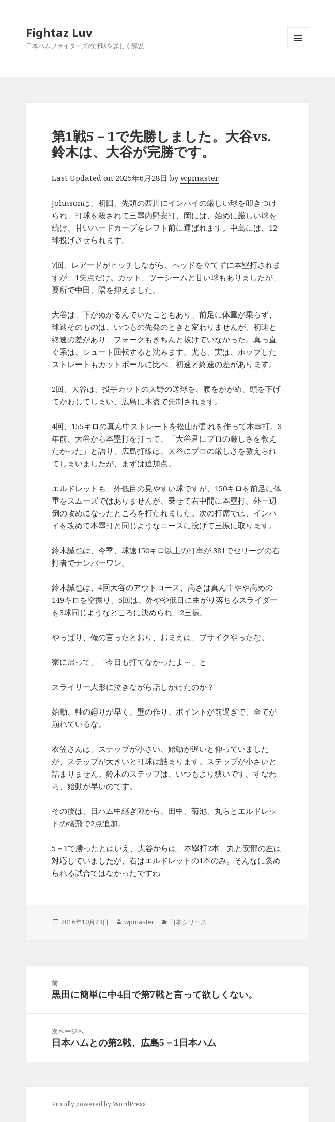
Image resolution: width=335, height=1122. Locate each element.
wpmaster (199, 178)
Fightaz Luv (59, 32)
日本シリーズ (188, 922)
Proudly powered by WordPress (99, 1104)
